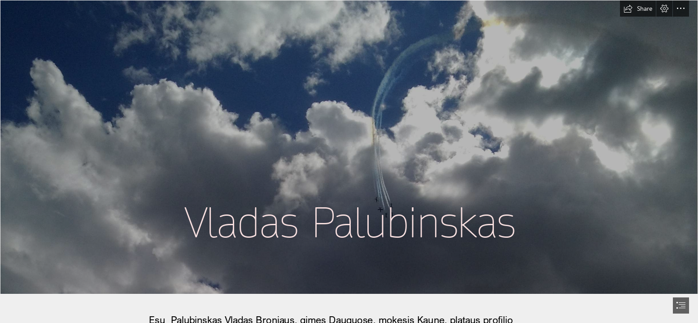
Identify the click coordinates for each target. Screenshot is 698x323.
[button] (638, 8)
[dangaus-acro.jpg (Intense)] (349, 147)
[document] (349, 161)
